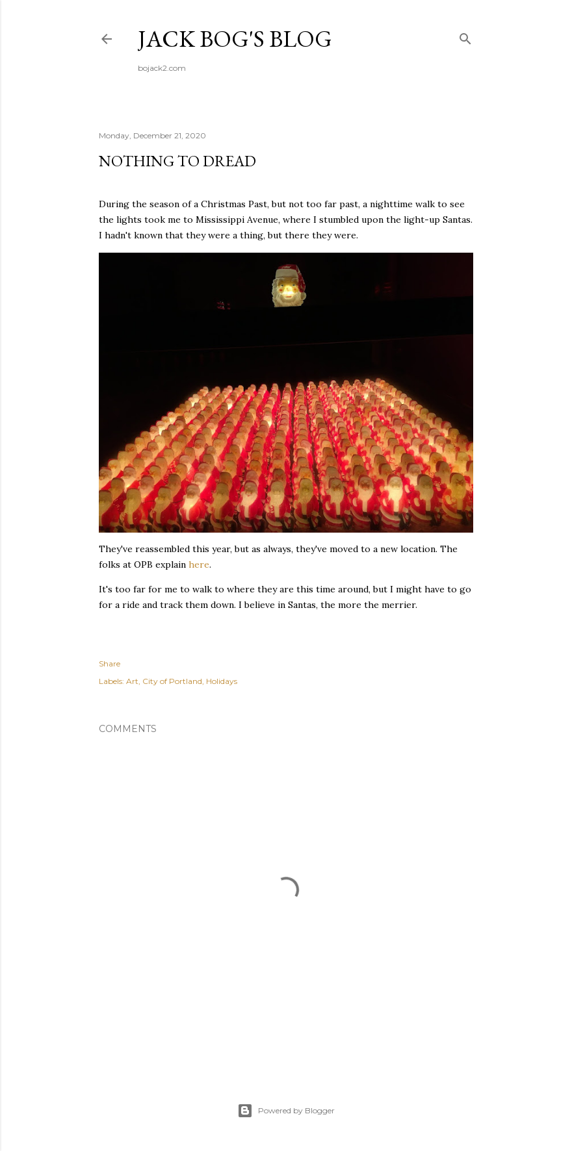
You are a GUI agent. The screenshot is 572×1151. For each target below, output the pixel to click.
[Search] (465, 36)
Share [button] (109, 663)
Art (132, 681)
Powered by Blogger (286, 1111)
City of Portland (172, 681)
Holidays (221, 681)
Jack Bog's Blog (235, 38)
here (198, 564)
